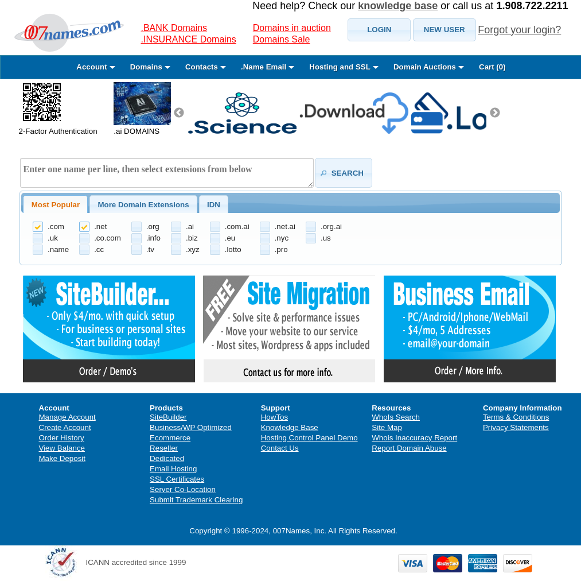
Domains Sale (281, 39)
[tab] (55, 204)
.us (326, 238)
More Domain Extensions (143, 204)
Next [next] (495, 113)
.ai (190, 226)
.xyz (193, 249)
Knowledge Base (289, 427)
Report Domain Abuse (409, 448)
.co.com (107, 238)
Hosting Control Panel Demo (309, 437)
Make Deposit (62, 458)
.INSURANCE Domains (188, 39)
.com (56, 226)
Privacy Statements (516, 427)
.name (58, 249)
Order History (61, 437)
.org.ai (331, 226)
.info (153, 238)
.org (152, 226)
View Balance (62, 448)
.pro (281, 249)
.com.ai (237, 226)
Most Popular (56, 204)
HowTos (274, 417)
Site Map (387, 427)
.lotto (233, 249)
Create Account (65, 427)
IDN (213, 204)
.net (100, 226)
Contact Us (280, 448)
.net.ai (285, 226)
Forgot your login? (519, 30)
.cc (99, 249)
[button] (379, 29)
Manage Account (67, 417)
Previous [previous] (179, 113)
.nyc (281, 238)
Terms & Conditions (516, 417)
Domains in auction (292, 28)
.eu (230, 238)
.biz (192, 238)
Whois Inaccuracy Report (414, 437)
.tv (150, 249)
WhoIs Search (396, 417)
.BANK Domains (174, 28)
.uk (53, 238)
